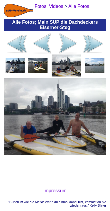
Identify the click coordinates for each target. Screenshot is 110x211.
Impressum (55, 190)
